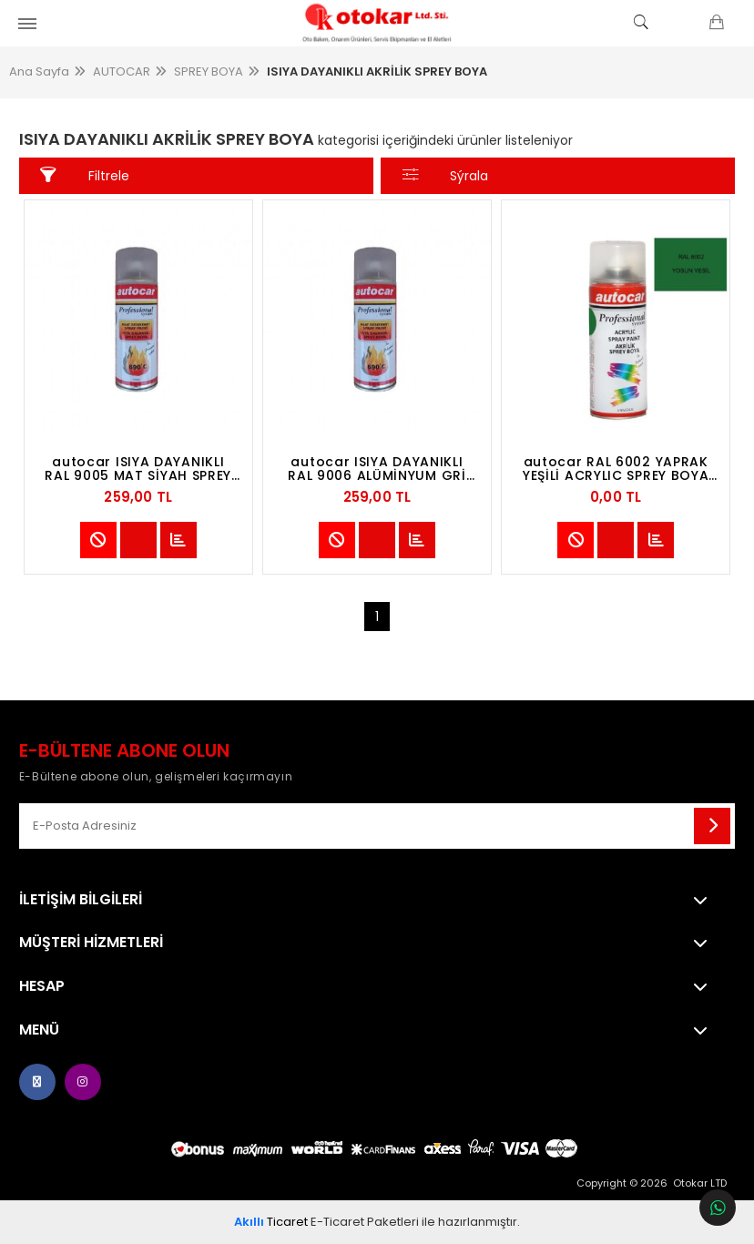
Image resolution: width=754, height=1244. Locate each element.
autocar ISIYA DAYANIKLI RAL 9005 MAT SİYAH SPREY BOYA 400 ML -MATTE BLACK (138, 469)
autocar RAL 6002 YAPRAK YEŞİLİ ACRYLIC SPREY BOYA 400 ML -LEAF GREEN (616, 469)
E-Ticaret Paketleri (365, 1221)
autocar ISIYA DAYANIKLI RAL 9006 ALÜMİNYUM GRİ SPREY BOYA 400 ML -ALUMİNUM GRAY (376, 469)
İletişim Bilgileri (80, 900)
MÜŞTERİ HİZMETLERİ (91, 943)
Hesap (42, 986)
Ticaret (271, 1221)
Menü (39, 1030)
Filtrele (84, 175)
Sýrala (445, 175)
